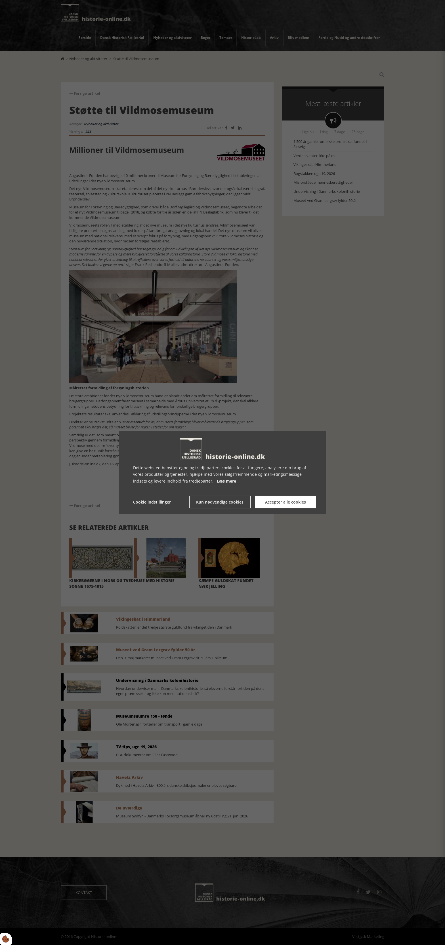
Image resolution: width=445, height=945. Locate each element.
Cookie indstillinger (152, 502)
